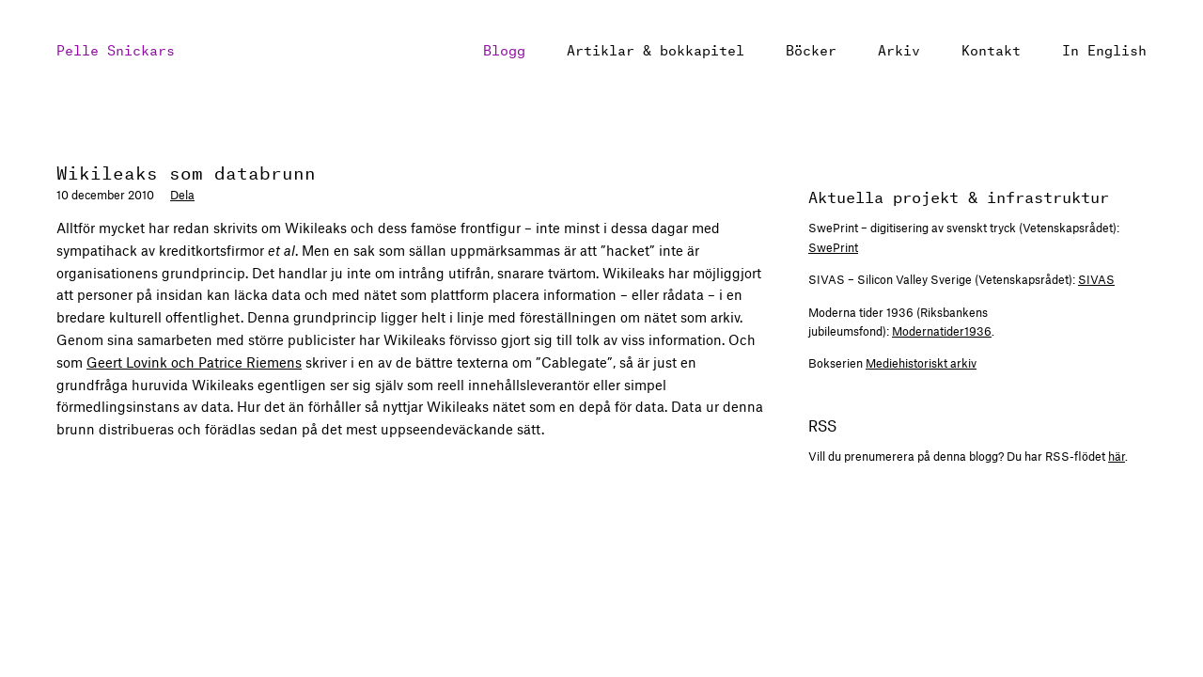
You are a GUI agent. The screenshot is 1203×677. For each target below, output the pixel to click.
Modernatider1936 (942, 330)
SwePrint (833, 247)
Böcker (811, 48)
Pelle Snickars (115, 48)
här (1116, 456)
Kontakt (991, 48)
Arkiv (899, 48)
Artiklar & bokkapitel (655, 48)
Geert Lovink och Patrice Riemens (194, 362)
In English (1104, 48)
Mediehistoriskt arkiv (921, 362)
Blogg (504, 48)
